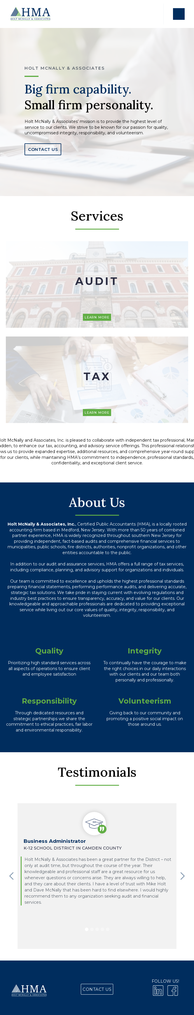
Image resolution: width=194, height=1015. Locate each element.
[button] (178, 13)
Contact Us (43, 149)
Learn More (97, 317)
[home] (30, 14)
